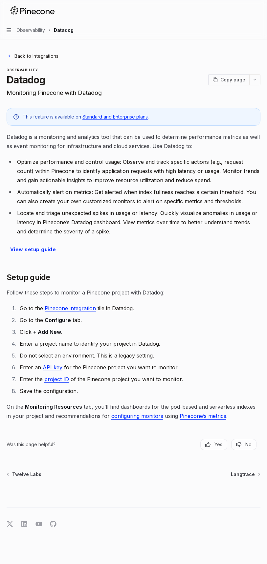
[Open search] (246, 10)
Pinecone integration (70, 308)
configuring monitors (137, 416)
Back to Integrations (32, 56)
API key (52, 367)
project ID (56, 379)
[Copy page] (228, 79)
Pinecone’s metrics (203, 416)
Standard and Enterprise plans (115, 116)
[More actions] (258, 10)
